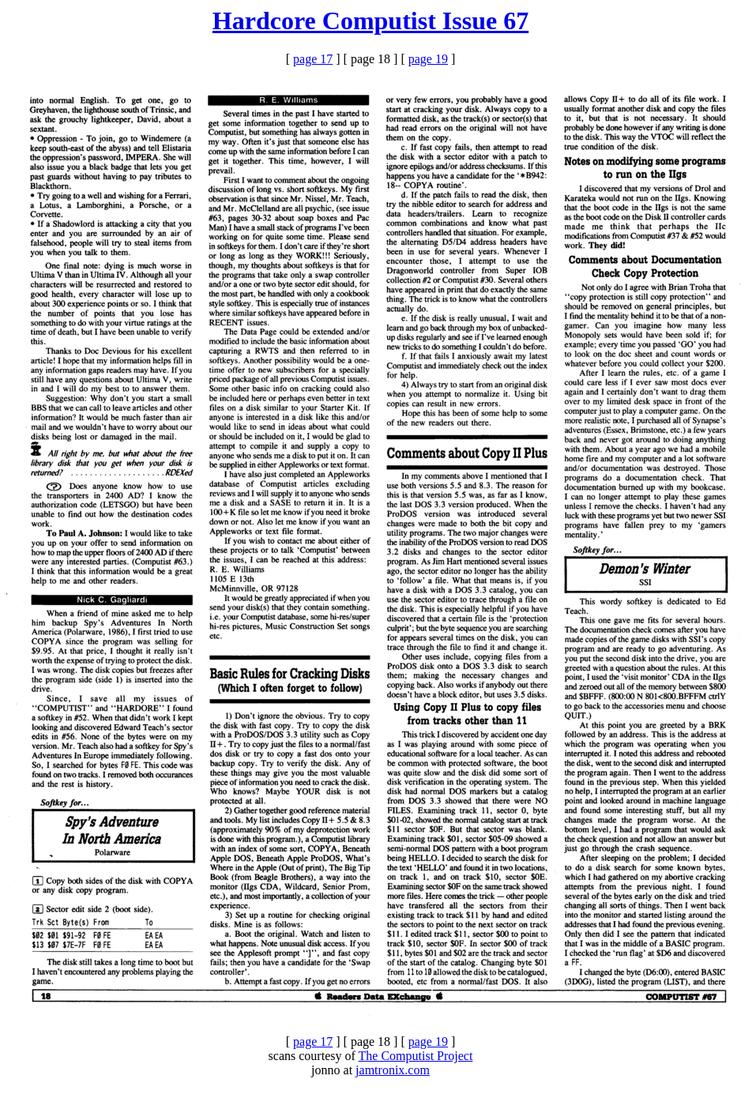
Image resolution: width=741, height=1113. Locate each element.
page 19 (428, 59)
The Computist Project (416, 1055)
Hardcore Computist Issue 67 (370, 20)
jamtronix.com (392, 1070)
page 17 (313, 59)
